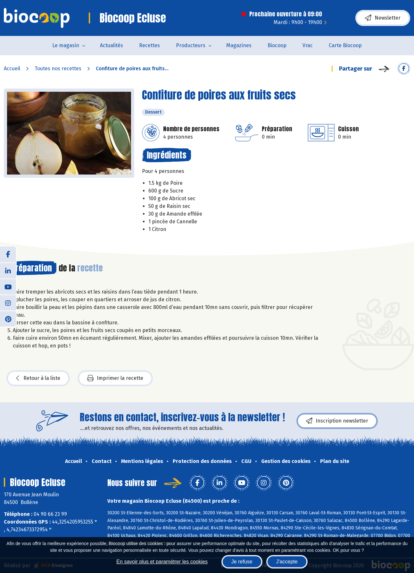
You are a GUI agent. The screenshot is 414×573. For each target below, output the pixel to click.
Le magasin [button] (65, 45)
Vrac (307, 45)
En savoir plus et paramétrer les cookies (162, 561)
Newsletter (383, 18)
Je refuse (242, 561)
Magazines (239, 45)
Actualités (111, 45)
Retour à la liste (38, 378)
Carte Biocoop (345, 45)
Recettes (149, 45)
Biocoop (277, 45)
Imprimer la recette (115, 378)
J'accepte (287, 561)
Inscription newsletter (337, 421)
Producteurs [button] (190, 45)
